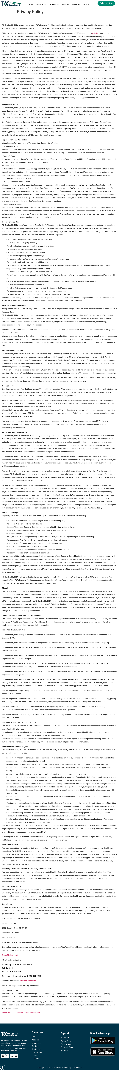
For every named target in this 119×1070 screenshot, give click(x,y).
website (95, 33)
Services (65, 4)
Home (31, 4)
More (86, 4)
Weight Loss (54, 4)
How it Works (41, 4)
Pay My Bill (76, 4)
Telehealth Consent (32, 1013)
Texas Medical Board (10, 955)
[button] (86, 4)
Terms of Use (7, 1013)
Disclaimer (19, 1013)
